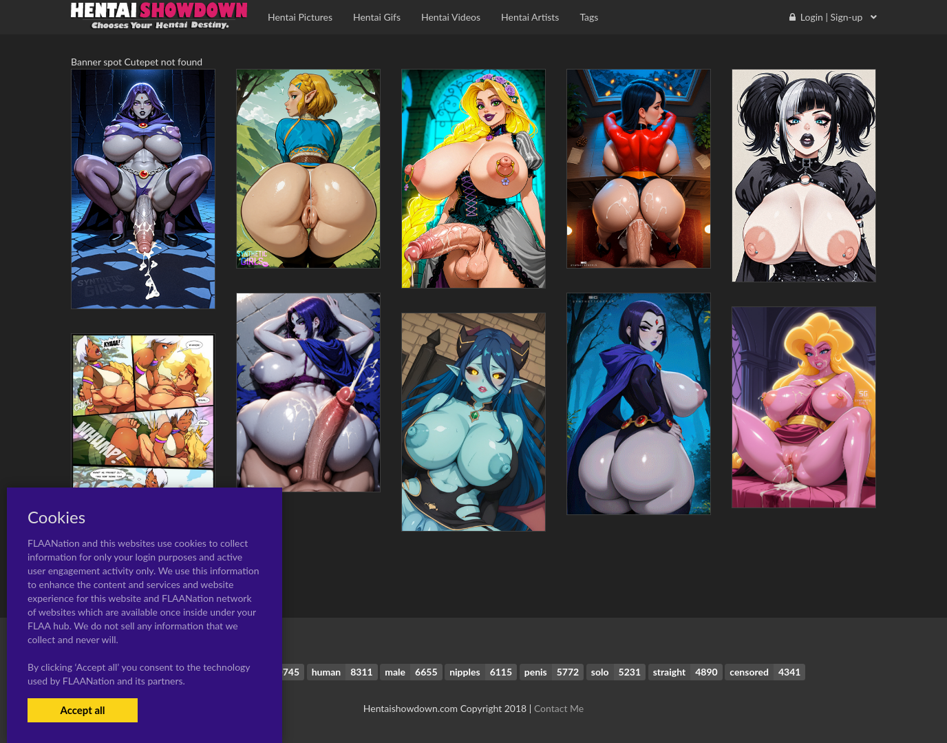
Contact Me (559, 708)
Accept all (82, 710)
